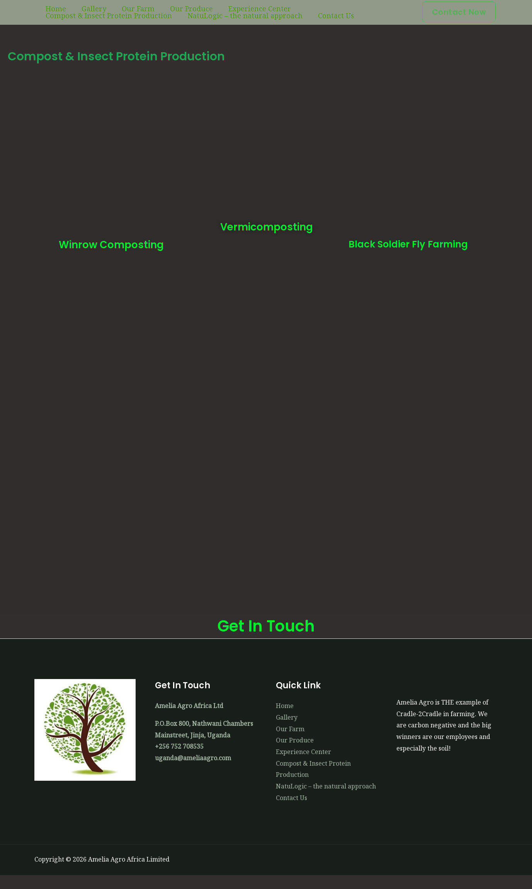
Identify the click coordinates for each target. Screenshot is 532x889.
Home (51, 12)
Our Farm (116, 12)
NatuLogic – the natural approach (98, 26)
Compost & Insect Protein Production (323, 12)
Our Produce (161, 12)
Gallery (81, 12)
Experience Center (221, 12)
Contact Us (181, 26)
